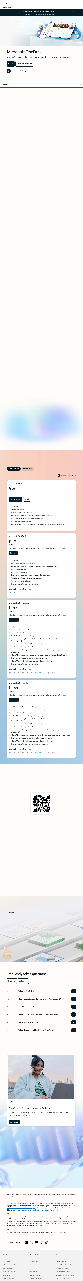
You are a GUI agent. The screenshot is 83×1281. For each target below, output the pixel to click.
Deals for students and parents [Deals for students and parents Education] (64, 1278)
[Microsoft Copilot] (10, 672)
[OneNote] (31, 672)
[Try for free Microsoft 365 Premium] (23, 620)
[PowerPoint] (23, 672)
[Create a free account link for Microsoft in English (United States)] (24, 64)
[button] (41, 84)
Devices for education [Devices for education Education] (61, 1261)
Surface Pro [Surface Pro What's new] (5, 1258)
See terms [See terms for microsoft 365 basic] (62, 548)
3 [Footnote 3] (29, 1114)
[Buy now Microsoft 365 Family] (13, 700)
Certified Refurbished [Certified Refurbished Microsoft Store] (34, 1275)
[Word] (14, 672)
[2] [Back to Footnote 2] (8, 1214)
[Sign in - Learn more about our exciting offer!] (15, 499)
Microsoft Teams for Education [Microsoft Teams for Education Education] (64, 1265)
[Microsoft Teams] (44, 672)
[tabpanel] (41, 616)
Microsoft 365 (7, 8)
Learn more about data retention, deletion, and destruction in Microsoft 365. (35, 1210)
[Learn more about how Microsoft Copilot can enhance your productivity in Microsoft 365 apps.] (14, 1122)
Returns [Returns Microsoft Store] (31, 1268)
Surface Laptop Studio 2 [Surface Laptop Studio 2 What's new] (9, 1265)
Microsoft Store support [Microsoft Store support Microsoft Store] (35, 1265)
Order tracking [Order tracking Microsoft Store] (33, 1271)
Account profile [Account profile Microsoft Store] (33, 1258)
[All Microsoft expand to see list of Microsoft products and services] (2, 2)
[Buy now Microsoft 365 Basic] (13, 553)
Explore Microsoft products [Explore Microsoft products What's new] (9, 1278)
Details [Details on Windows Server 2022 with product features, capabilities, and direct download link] (14, 1197)
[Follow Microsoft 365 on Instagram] (41, 1242)
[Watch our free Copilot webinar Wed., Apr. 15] (39, 14)
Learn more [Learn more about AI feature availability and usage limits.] (64, 1232)
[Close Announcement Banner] (73, 11)
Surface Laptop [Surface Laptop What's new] (6, 1261)
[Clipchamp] (53, 672)
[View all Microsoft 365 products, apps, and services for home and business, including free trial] (11, 912)
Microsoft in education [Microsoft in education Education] (62, 1258)
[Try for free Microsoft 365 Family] (23, 700)
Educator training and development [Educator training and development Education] (65, 1275)
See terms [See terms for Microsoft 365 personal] (62, 615)
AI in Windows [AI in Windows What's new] (6, 1275)
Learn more (38, 1225)
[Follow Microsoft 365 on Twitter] (31, 1242)
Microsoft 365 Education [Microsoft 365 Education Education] (62, 1268)
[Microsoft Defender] (40, 672)
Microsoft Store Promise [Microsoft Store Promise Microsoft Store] (35, 1278)
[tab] (14, 469)
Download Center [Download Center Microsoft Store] (33, 1261)
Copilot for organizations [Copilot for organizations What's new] (9, 1268)
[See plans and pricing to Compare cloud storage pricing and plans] (16, 71)
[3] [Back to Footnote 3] (8, 1229)
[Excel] (18, 672)
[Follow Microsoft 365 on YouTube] (36, 1242)
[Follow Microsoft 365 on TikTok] (46, 1242)
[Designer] (48, 672)
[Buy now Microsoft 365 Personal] (13, 620)
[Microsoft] (41, 1)
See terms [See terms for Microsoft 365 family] (62, 695)
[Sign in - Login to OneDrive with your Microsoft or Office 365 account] (11, 64)
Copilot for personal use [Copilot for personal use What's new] (9, 1271)
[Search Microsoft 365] (7, 2)
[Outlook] (10, 592)
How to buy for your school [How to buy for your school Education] (63, 1271)
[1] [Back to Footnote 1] (8, 1200)
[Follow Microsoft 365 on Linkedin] (26, 1242)
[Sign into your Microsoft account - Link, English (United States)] (27, 499)
